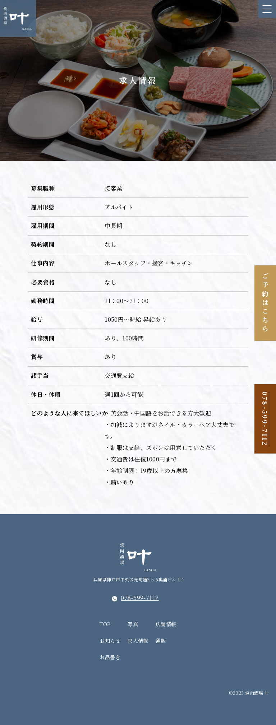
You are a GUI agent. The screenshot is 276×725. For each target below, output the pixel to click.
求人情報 (138, 640)
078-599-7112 (265, 418)
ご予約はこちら (265, 303)
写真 (133, 624)
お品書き (110, 657)
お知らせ (110, 640)
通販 (161, 640)
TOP (105, 624)
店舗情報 (166, 624)
